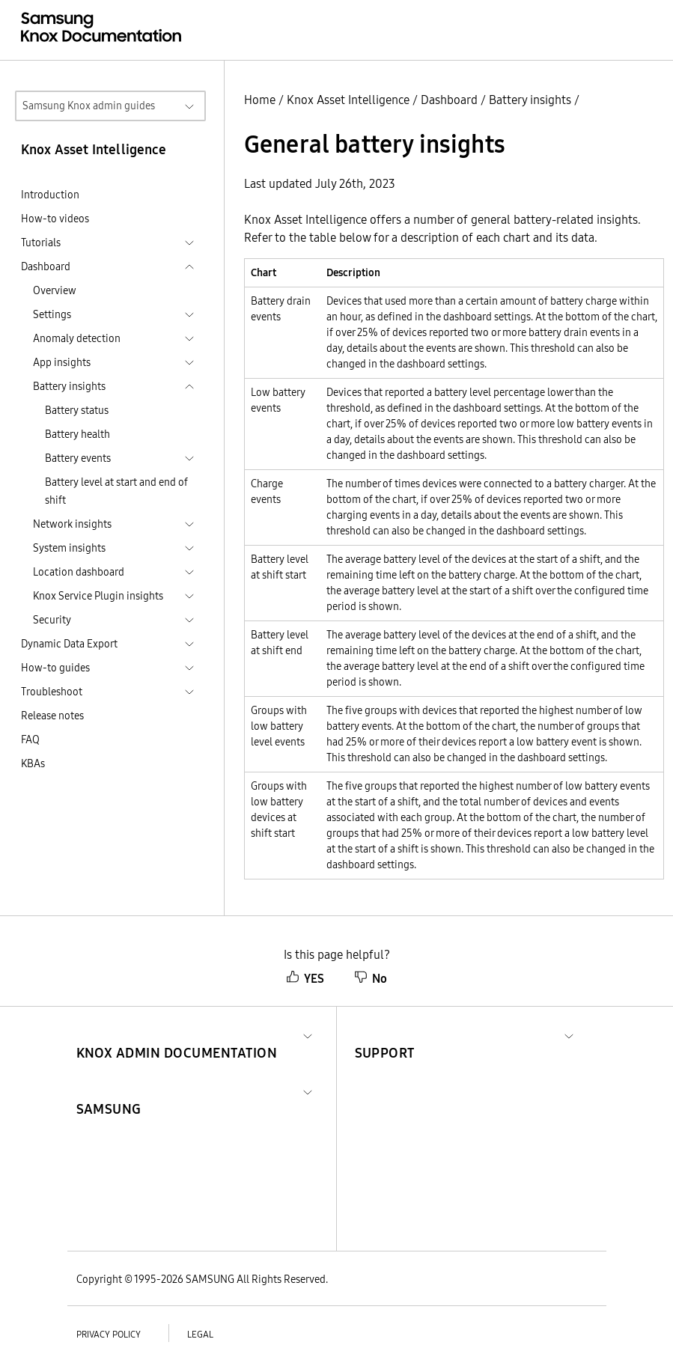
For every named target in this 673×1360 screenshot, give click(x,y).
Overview (54, 290)
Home (259, 99)
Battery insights (530, 99)
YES (305, 978)
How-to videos (55, 218)
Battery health (77, 434)
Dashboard (449, 99)
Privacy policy (108, 1334)
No (370, 978)
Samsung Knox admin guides (88, 105)
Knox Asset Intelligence (348, 99)
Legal (200, 1334)
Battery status (77, 410)
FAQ (30, 739)
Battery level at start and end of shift (116, 491)
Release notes (52, 715)
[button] (177, 1035)
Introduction (50, 194)
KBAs (33, 763)
